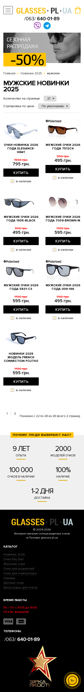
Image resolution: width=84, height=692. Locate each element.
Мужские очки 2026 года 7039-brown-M (63, 218)
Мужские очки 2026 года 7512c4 (63, 146)
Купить (21, 173)
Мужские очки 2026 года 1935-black (21, 218)
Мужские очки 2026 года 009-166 (63, 287)
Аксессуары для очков (20, 587)
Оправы (9, 578)
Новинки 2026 (14, 554)
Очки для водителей (18, 568)
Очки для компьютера (20, 573)
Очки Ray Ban (13, 559)
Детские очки (13, 583)
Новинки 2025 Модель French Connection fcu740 (21, 357)
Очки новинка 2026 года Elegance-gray (21, 148)
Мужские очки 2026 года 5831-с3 (21, 287)
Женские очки (14, 564)
